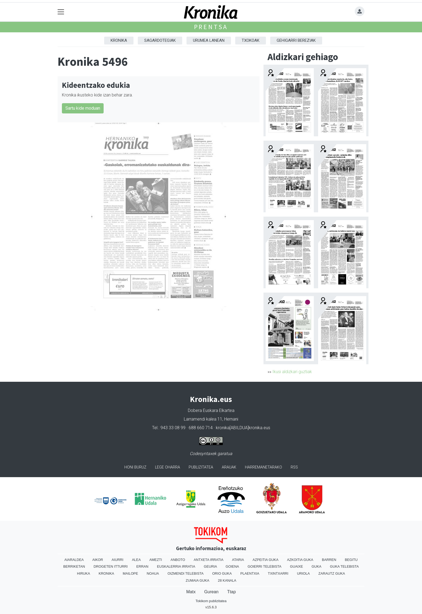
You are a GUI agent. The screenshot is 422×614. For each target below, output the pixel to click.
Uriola (303, 573)
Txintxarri (278, 573)
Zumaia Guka (197, 580)
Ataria (238, 560)
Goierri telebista (264, 566)
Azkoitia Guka (300, 560)
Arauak (229, 467)
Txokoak (250, 40)
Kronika (119, 40)
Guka (316, 566)
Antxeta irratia (208, 560)
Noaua (153, 573)
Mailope (130, 573)
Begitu (351, 560)
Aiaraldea (74, 560)
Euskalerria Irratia (176, 566)
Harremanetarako (263, 467)
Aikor (97, 560)
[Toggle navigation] (61, 12)
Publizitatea (201, 467)
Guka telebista (344, 566)
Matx (191, 591)
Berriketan (74, 566)
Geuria (210, 566)
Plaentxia (249, 573)
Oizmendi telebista (185, 573)
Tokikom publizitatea (210, 601)
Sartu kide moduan (82, 108)
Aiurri (117, 560)
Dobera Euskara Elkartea (211, 410)
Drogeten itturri (111, 566)
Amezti (155, 560)
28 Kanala (227, 580)
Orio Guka (222, 573)
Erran (142, 566)
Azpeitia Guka (265, 560)
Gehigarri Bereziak (296, 40)
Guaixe (296, 566)
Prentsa (211, 27)
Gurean (211, 591)
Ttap (231, 591)
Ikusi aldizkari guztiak (292, 371)
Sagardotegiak (160, 40)
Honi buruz (135, 467)
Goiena (232, 566)
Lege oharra (167, 467)
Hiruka (83, 573)
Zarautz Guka (331, 573)
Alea (136, 560)
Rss (294, 467)
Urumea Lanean (208, 40)
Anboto (178, 560)
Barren (329, 560)
